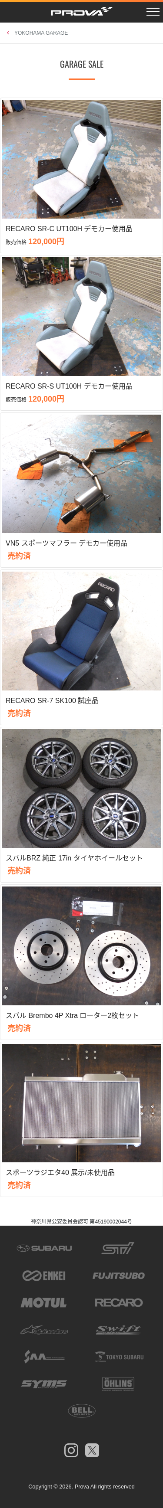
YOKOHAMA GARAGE (41, 33)
